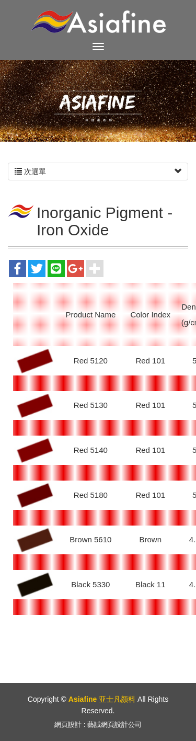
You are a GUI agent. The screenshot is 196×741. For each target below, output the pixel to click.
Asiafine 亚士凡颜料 (98, 21)
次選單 (98, 171)
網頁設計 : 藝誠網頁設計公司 (98, 724)
